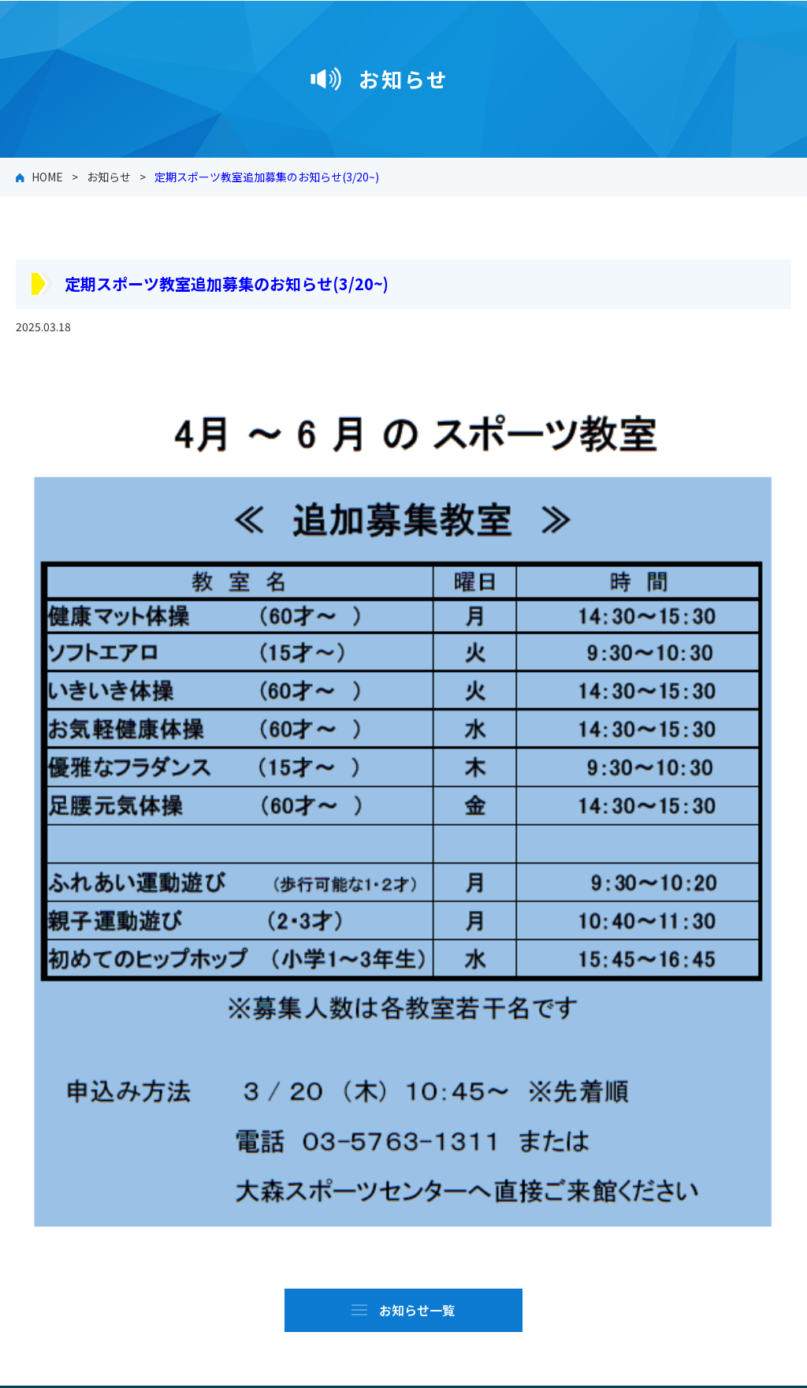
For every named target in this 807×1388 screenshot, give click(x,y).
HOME (47, 177)
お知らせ (109, 177)
